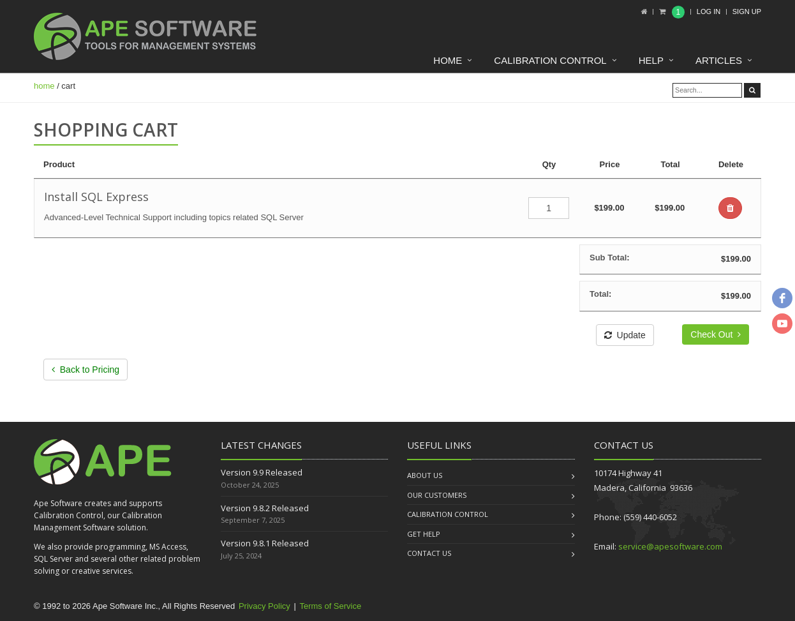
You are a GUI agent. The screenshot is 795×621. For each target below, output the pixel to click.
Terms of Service (330, 606)
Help (651, 60)
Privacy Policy (264, 606)
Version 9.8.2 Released (265, 508)
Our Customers (436, 495)
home (44, 86)
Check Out (715, 334)
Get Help (423, 534)
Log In (708, 11)
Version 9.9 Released (261, 472)
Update (625, 335)
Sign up (746, 11)
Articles (718, 60)
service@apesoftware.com (670, 546)
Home (447, 60)
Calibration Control (550, 60)
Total (599, 294)
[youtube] (782, 323)
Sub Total (608, 257)
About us (424, 475)
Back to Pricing (85, 369)
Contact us (429, 553)
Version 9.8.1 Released (265, 543)
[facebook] (782, 298)
